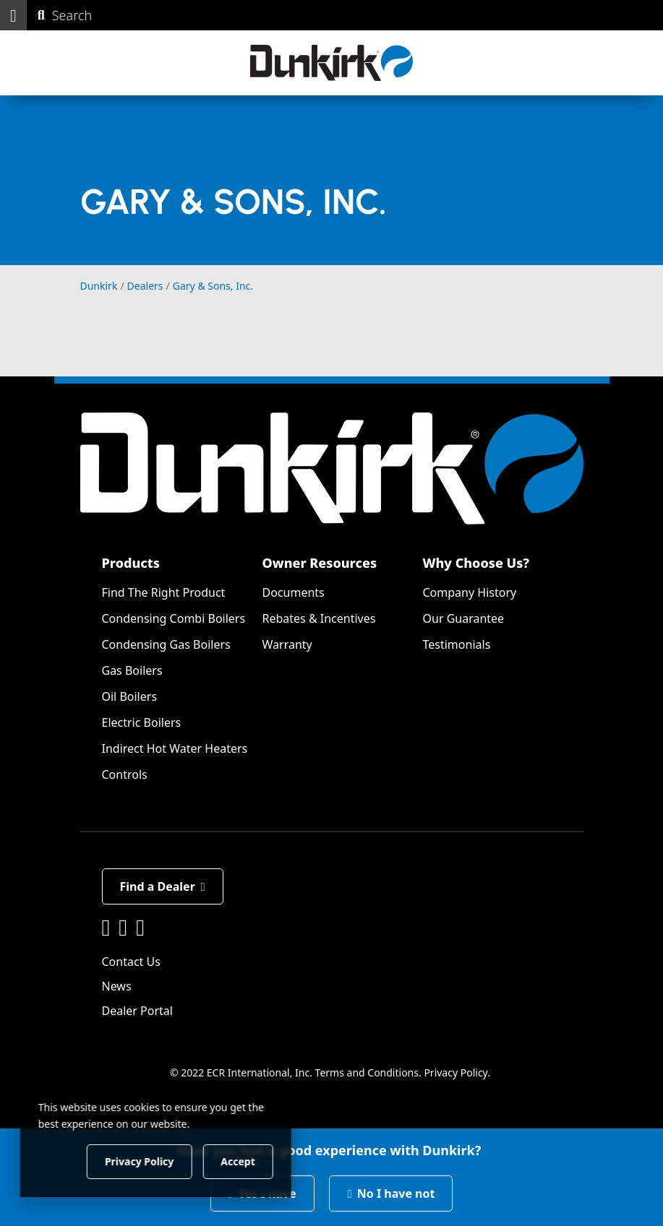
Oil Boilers (130, 696)
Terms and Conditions (367, 1072)
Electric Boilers (141, 722)
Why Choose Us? (476, 562)
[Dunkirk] (331, 62)
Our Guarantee (464, 618)
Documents (293, 592)
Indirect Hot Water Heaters (175, 748)
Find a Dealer (162, 886)
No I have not (391, 1193)
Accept (247, 1160)
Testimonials (457, 644)
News (117, 986)
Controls (124, 774)
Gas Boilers (132, 670)
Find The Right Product (164, 592)
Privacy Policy (455, 1072)
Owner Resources (319, 562)
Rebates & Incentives (319, 618)
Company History (470, 592)
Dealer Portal (137, 1011)
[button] (13, 15)
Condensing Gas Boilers (166, 644)
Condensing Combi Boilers (174, 618)
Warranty (287, 644)
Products (131, 562)
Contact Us (131, 962)
